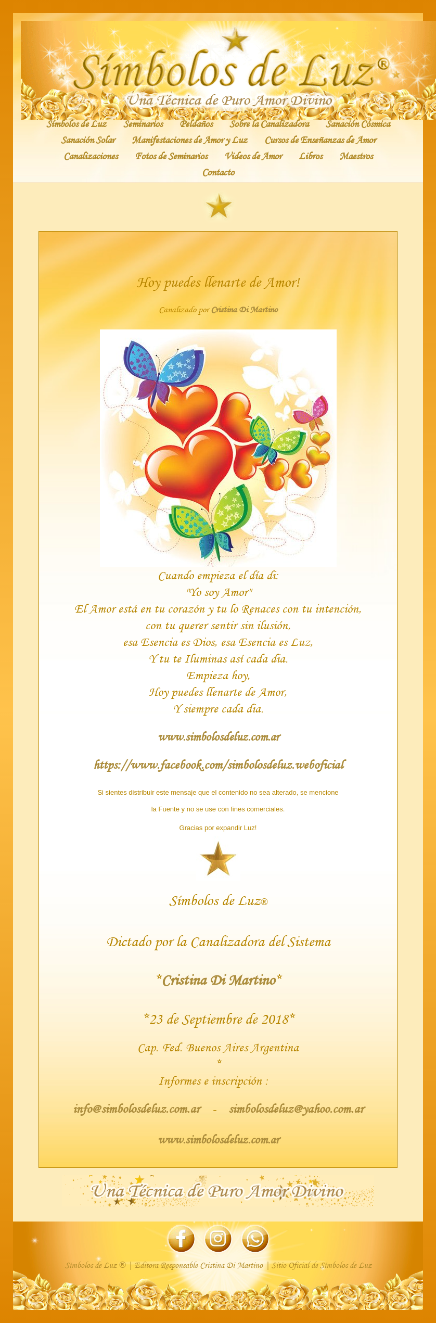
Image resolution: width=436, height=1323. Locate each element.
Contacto (218, 171)
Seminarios (142, 123)
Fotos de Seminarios (171, 155)
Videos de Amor (252, 155)
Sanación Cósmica (358, 123)
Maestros (356, 155)
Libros (310, 155)
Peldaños (195, 123)
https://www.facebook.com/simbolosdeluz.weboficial (218, 764)
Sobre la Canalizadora (269, 123)
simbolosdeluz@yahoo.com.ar (294, 1108)
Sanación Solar (87, 139)
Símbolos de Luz (76, 123)
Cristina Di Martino (244, 309)
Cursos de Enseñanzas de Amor (320, 139)
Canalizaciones (90, 155)
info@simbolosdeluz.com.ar (138, 1108)
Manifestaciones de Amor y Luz (189, 139)
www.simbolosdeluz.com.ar (218, 736)
